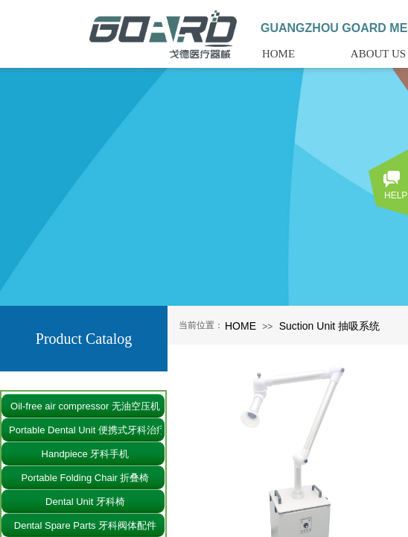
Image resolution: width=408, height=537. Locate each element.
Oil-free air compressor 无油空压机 (85, 406)
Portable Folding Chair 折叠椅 (86, 477)
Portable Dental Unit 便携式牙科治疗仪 (85, 430)
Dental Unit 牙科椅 (85, 501)
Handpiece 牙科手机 (86, 453)
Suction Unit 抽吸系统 (329, 326)
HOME (240, 326)
